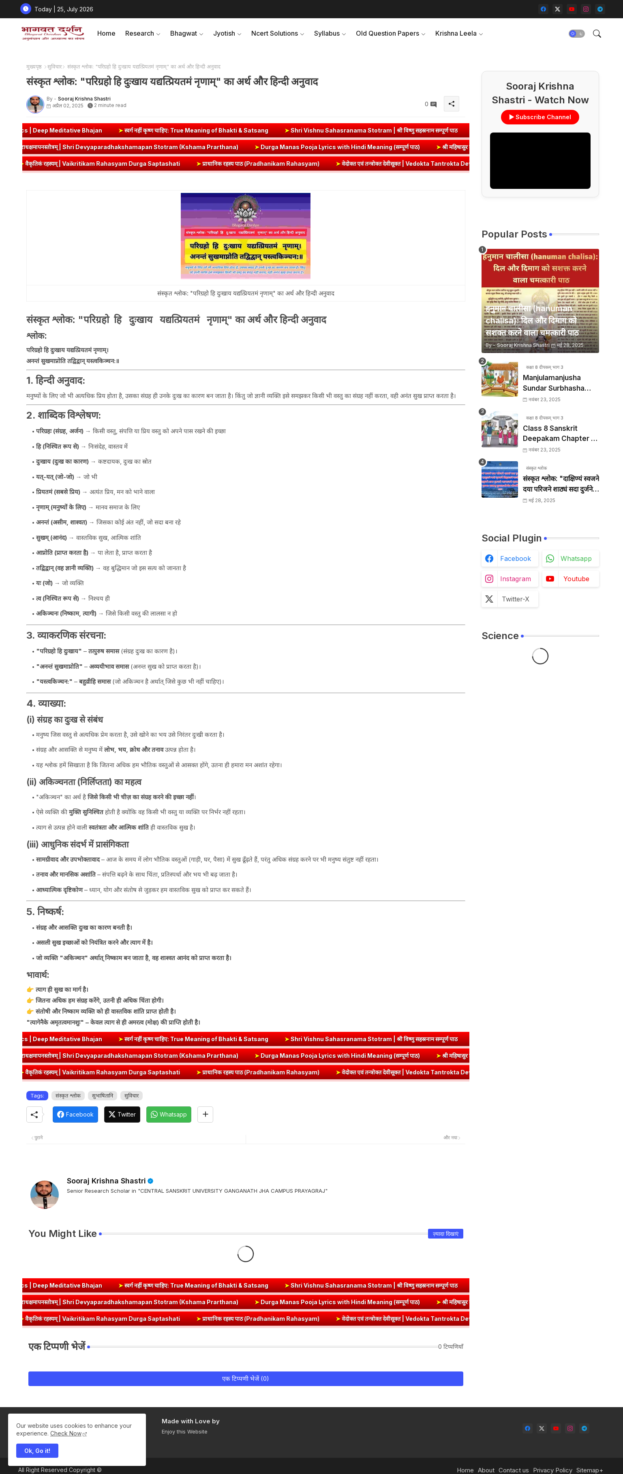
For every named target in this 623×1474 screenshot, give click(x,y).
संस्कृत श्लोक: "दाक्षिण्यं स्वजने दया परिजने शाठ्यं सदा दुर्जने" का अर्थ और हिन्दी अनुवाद (561, 484)
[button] (577, 34)
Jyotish (224, 33)
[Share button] (205, 1114)
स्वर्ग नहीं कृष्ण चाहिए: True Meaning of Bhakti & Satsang (218, 130)
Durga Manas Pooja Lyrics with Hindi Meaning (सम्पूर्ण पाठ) (307, 146)
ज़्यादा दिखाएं (445, 1233)
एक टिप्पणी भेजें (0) (245, 1378)
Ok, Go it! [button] (37, 1450)
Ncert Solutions (274, 33)
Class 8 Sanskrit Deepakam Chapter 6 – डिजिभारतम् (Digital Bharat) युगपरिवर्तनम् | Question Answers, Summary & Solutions (559, 434)
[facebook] (543, 9)
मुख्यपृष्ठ (34, 66)
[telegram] (600, 9)
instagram (515, 579)
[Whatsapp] (168, 1114)
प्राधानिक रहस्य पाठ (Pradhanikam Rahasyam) (278, 163)
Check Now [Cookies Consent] (65, 1433)
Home (106, 33)
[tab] (106, 33)
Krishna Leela (456, 33)
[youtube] (572, 9)
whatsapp (576, 558)
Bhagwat (183, 33)
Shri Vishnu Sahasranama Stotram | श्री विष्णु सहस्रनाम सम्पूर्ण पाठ (396, 130)
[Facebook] (75, 1114)
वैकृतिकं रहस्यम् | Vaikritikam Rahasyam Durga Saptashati (120, 163)
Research (139, 33)
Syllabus (327, 33)
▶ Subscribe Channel (540, 116)
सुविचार (54, 66)
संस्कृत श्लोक (68, 1095)
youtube (576, 579)
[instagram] (586, 9)
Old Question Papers (387, 33)
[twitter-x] (557, 9)
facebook (515, 558)
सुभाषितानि (102, 1095)
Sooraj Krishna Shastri (106, 1181)
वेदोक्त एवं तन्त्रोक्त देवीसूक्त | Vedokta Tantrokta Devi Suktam (437, 163)
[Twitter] (122, 1114)
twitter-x (515, 599)
